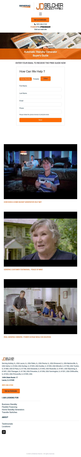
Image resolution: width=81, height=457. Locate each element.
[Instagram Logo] (4, 432)
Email (21, 101)
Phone (21, 108)
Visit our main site (40, 29)
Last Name (23, 93)
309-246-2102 (41, 24)
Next (40, 120)
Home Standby (25, 79)
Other (45, 79)
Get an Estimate (40, 20)
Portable (36, 79)
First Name (23, 86)
